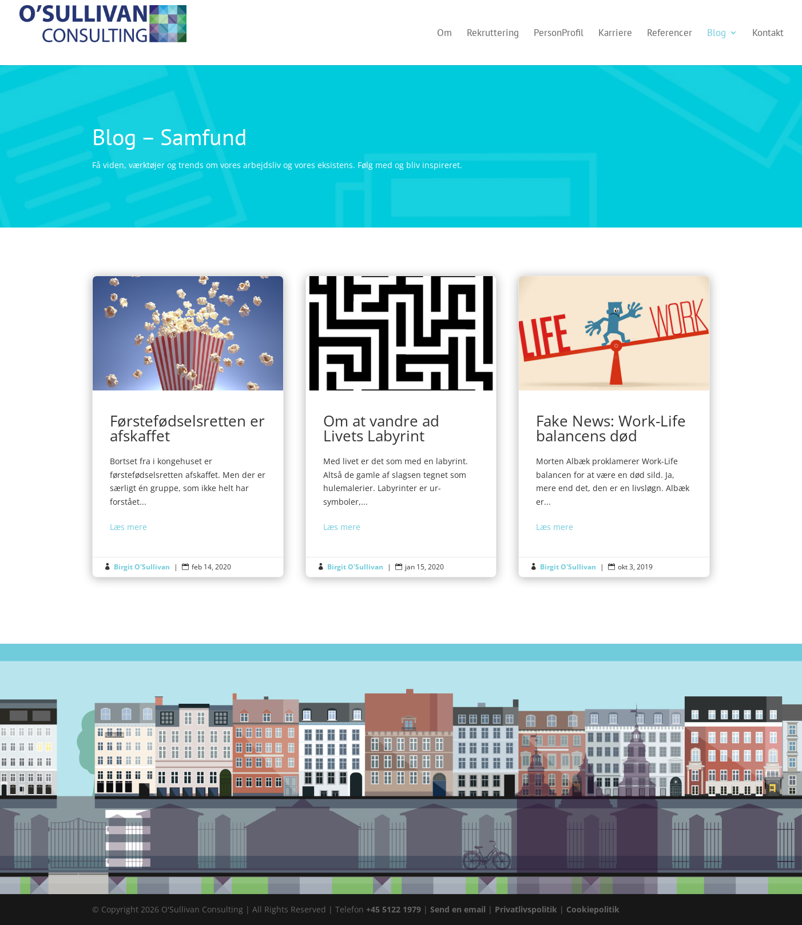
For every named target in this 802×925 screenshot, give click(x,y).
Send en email (458, 909)
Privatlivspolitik (527, 909)
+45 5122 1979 (393, 909)
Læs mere (128, 526)
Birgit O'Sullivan (142, 567)
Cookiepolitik (593, 909)
